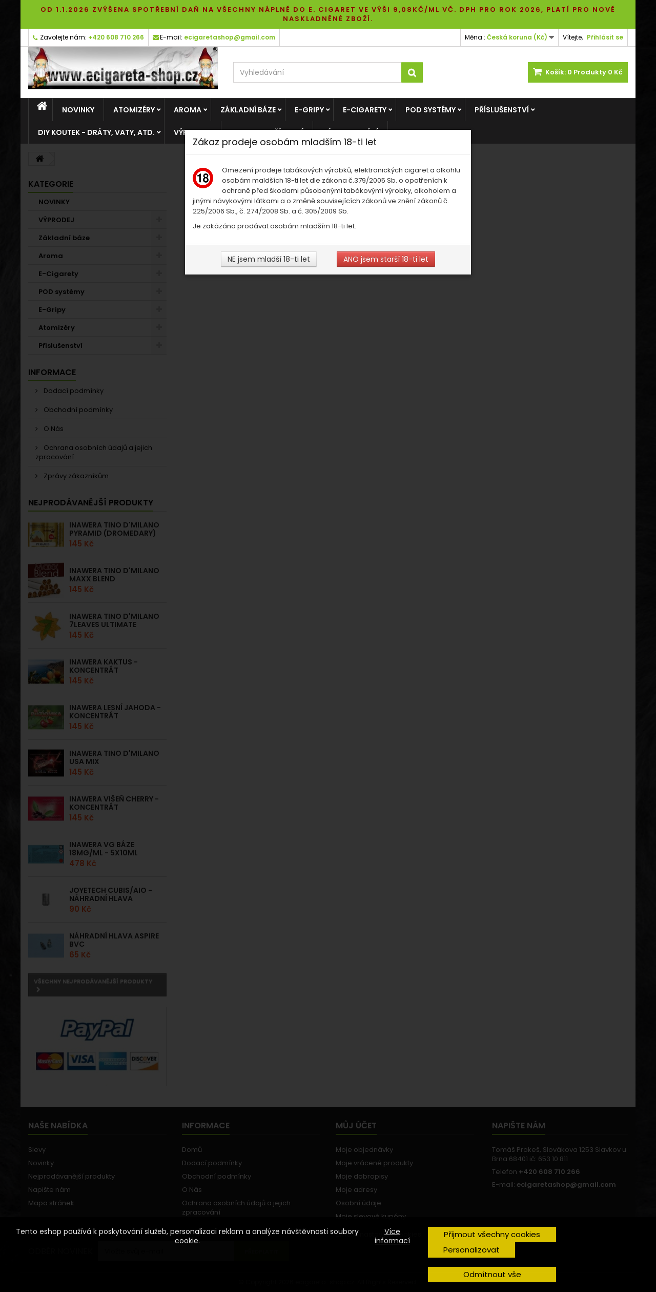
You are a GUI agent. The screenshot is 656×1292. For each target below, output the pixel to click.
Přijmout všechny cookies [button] (492, 1234)
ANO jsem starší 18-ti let (385, 259)
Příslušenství (502, 110)
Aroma (187, 110)
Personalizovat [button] (471, 1249)
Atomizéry (134, 110)
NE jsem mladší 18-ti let (269, 259)
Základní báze (248, 110)
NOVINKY (78, 110)
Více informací (392, 1236)
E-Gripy (309, 110)
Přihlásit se (605, 37)
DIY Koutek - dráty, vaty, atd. (96, 132)
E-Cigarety (364, 110)
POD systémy (430, 110)
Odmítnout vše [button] (492, 1274)
